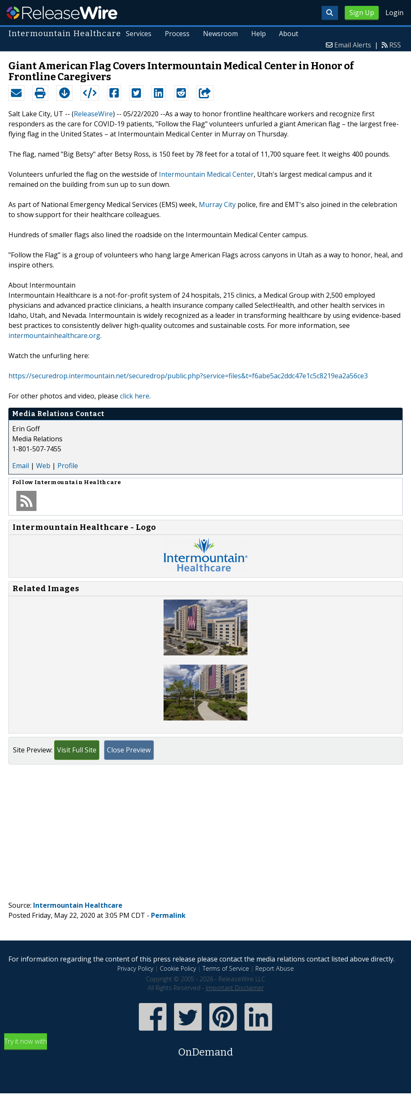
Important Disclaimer (235, 988)
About (288, 33)
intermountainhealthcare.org (54, 335)
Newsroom (220, 33)
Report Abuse (274, 968)
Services (138, 33)
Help (258, 33)
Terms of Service (226, 968)
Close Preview (129, 749)
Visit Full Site (76, 749)
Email (20, 465)
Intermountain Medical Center (206, 174)
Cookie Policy (178, 968)
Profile (67, 465)
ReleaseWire (62, 12)
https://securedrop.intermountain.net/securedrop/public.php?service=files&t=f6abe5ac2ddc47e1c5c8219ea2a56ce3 (188, 375)
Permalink (168, 915)
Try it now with (205, 1048)
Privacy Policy (135, 968)
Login (394, 12)
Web (43, 465)
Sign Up (361, 12)
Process (176, 33)
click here (134, 396)
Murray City (217, 204)
